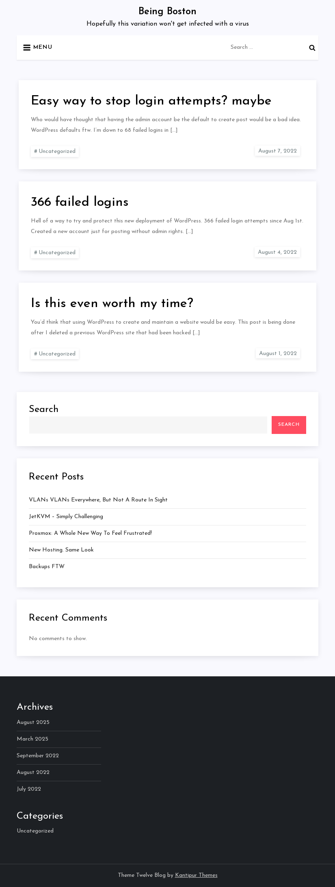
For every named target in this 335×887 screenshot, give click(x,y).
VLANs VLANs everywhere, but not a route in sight (98, 500)
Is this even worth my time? (112, 303)
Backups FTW (47, 567)
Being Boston (167, 12)
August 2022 (33, 772)
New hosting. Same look (61, 550)
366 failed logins (80, 202)
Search (43, 409)
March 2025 (32, 739)
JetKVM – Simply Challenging (66, 517)
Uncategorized (57, 151)
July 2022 (29, 789)
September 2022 (38, 756)
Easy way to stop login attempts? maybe (151, 101)
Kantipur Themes (196, 875)
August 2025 (33, 722)
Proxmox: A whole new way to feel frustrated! (90, 533)
